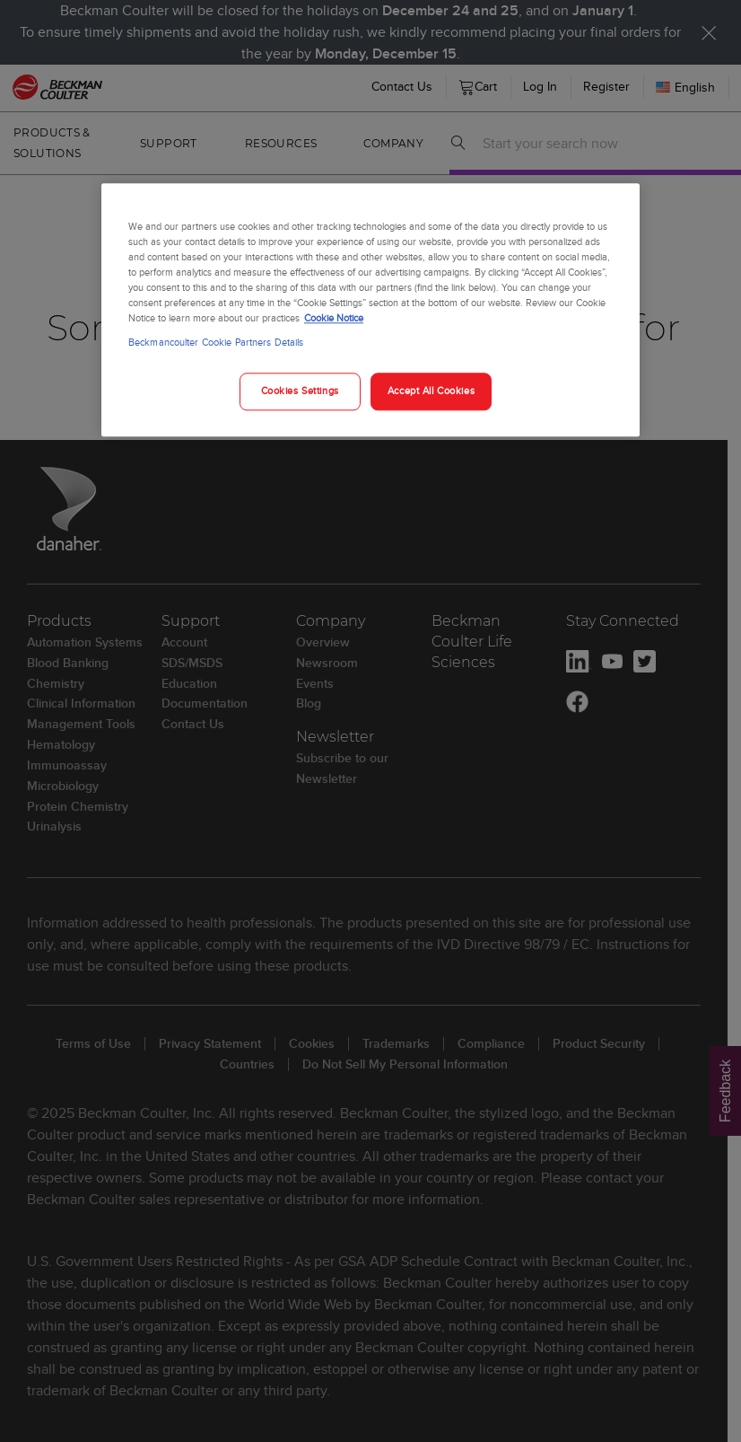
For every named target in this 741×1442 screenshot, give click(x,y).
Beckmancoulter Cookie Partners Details (215, 343)
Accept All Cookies (431, 391)
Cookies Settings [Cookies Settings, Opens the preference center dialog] (300, 391)
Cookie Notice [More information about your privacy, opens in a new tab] (333, 319)
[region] (370, 309)
